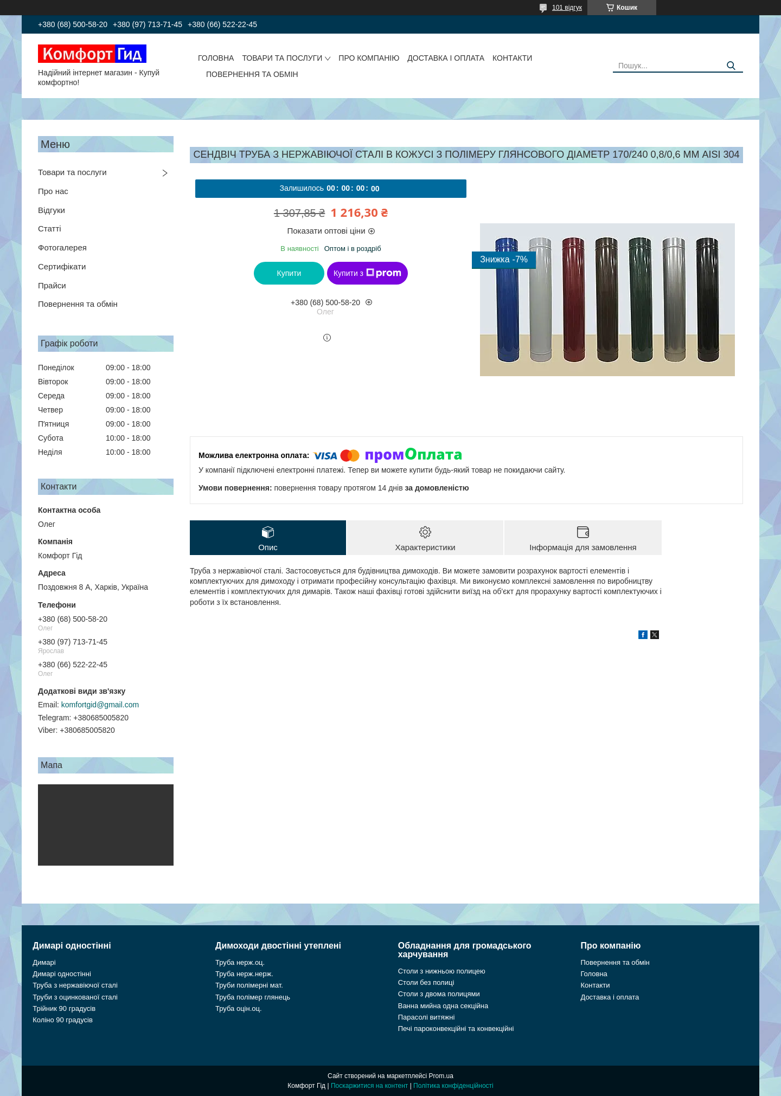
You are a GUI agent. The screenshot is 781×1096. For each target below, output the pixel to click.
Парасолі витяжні (426, 1017)
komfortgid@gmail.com (100, 704)
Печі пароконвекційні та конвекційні (456, 1028)
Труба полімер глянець (252, 997)
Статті (49, 228)
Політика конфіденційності (453, 1085)
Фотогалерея (62, 247)
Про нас (53, 191)
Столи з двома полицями (439, 994)
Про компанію (368, 58)
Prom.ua (441, 1076)
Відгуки (51, 210)
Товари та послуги (282, 58)
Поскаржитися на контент (369, 1085)
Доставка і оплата (445, 58)
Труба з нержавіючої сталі (75, 985)
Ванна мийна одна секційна (443, 1006)
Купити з (367, 273)
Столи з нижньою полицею (441, 971)
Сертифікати (62, 266)
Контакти (512, 58)
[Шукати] (731, 66)
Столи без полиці (426, 982)
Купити (289, 273)
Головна (216, 58)
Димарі (44, 962)
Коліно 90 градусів (63, 1020)
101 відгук (567, 7)
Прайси (52, 285)
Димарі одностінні (62, 974)
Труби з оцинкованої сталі (75, 997)
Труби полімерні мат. (249, 985)
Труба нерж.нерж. (244, 974)
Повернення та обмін (252, 74)
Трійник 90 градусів (64, 1008)
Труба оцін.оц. (238, 1008)
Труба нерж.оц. (240, 962)
